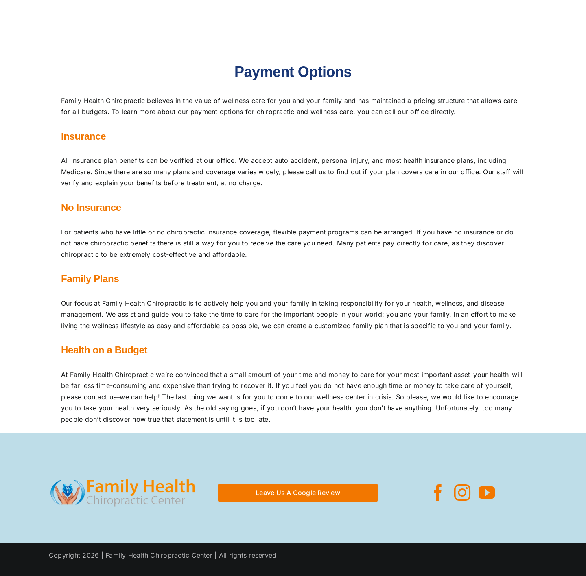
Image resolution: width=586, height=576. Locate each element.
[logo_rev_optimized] (55, 19)
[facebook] (438, 492)
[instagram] (462, 492)
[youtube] (487, 492)
